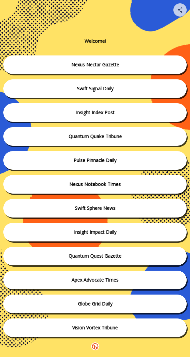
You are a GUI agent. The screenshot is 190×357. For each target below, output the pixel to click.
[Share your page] (180, 10)
